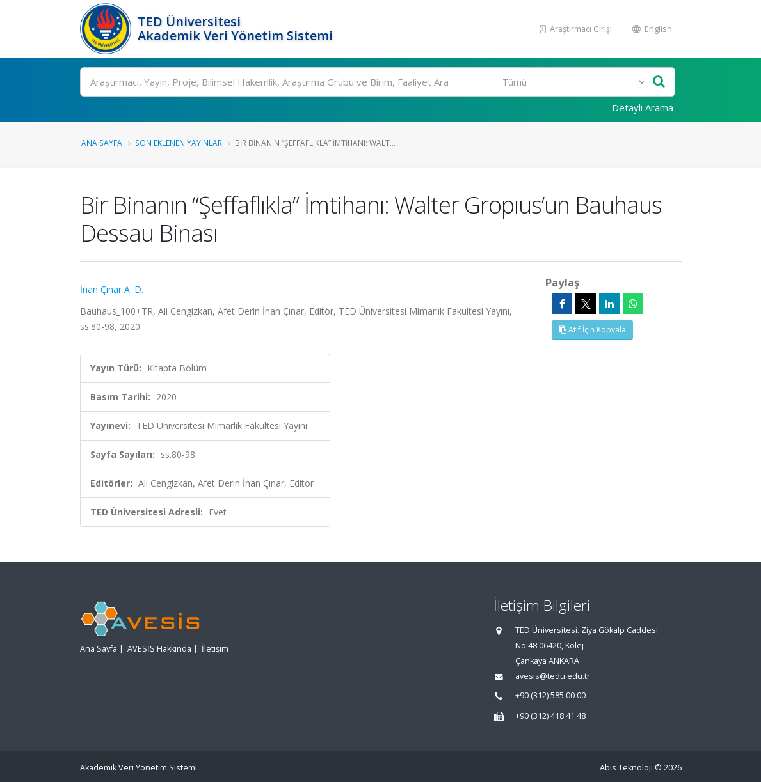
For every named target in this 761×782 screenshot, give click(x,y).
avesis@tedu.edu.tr (552, 676)
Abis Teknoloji (626, 767)
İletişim (215, 648)
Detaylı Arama (642, 107)
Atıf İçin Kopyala (592, 329)
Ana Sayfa (101, 142)
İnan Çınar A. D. (111, 289)
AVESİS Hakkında (159, 648)
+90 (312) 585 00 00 (550, 695)
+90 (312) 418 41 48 (550, 715)
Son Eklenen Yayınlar (178, 142)
